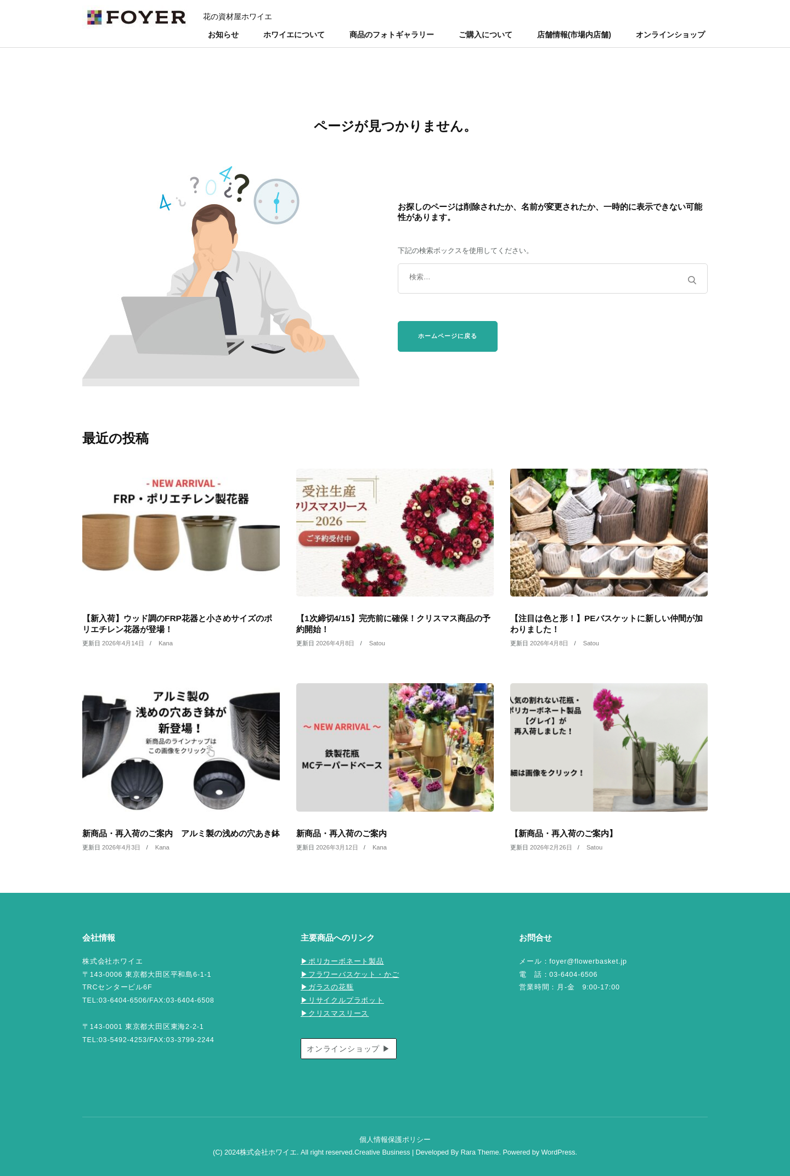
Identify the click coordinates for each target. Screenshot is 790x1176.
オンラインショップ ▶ (349, 1048)
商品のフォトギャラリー (391, 34)
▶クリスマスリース (335, 1013)
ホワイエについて (294, 34)
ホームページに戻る (447, 336)
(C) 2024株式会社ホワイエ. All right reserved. (283, 1152)
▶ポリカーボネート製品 (342, 961)
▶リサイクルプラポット (342, 1000)
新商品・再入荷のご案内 (341, 833)
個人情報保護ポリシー (395, 1140)
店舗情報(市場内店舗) (574, 34)
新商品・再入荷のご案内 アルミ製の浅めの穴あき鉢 (181, 833)
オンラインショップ (670, 34)
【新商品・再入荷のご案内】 (563, 833)
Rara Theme (480, 1152)
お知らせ (223, 34)
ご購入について (485, 34)
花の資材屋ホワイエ (237, 16)
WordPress (558, 1152)
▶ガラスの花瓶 (327, 987)
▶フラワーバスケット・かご (350, 974)
